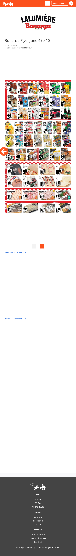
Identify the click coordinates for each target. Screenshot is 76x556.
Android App (38, 506)
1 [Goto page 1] (34, 246)
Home (38, 499)
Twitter (38, 524)
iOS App (38, 503)
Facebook (38, 520)
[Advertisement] (38, 65)
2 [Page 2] (41, 246)
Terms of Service (38, 538)
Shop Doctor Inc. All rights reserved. (45, 547)
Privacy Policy (38, 534)
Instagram (38, 517)
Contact (38, 542)
